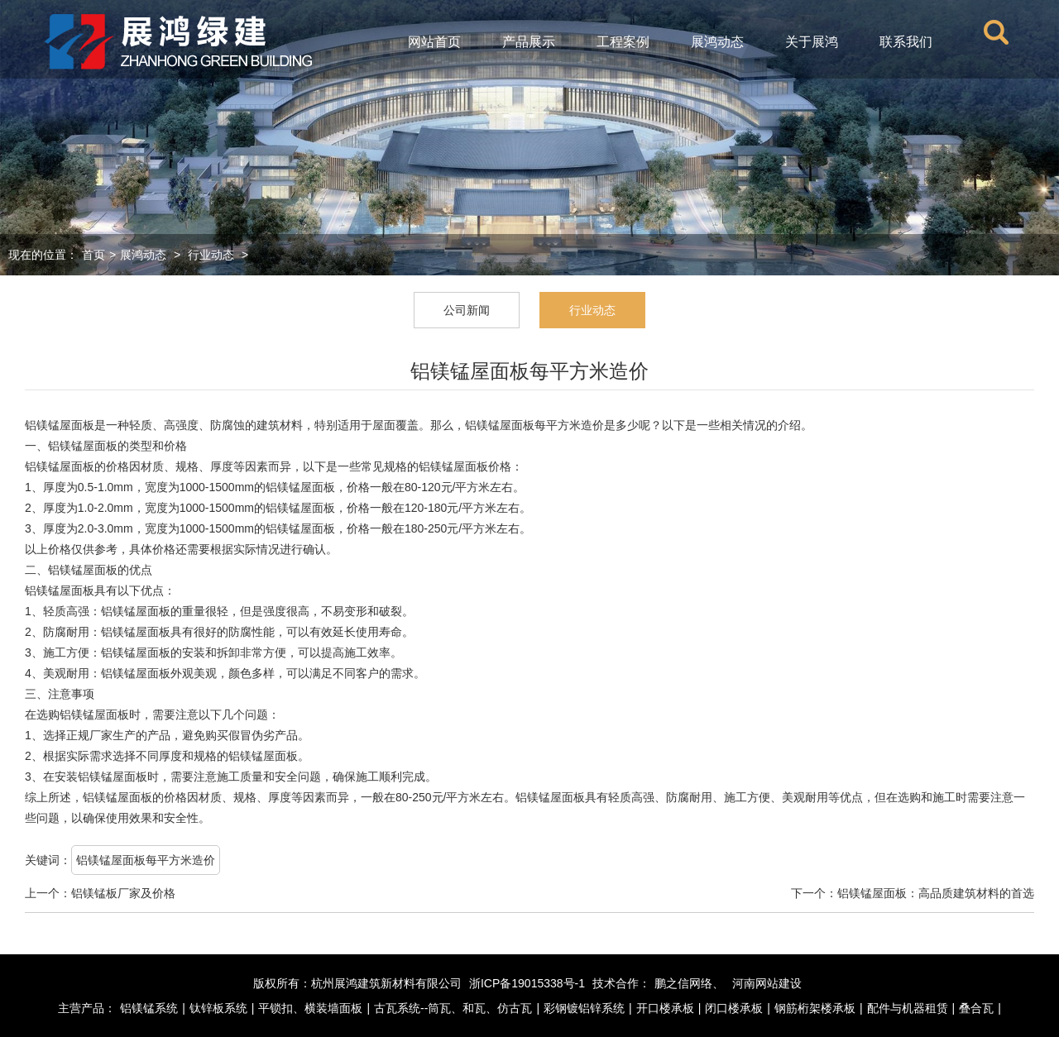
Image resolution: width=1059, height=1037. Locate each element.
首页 (93, 254)
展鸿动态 (717, 42)
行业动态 (211, 254)
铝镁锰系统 (149, 1008)
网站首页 (434, 42)
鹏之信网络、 (689, 983)
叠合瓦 (976, 1008)
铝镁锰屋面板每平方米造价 (145, 860)
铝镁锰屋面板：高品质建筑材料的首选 (935, 893)
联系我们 (905, 42)
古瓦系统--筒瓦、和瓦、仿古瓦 (453, 1008)
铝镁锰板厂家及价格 (123, 893)
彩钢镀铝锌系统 (584, 1008)
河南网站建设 (767, 983)
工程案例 (623, 42)
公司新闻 (466, 310)
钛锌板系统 (218, 1008)
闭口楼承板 (734, 1008)
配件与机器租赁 (907, 1008)
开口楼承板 (665, 1008)
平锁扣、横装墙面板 (310, 1008)
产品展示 (528, 42)
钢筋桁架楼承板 (814, 1008)
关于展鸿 (811, 42)
